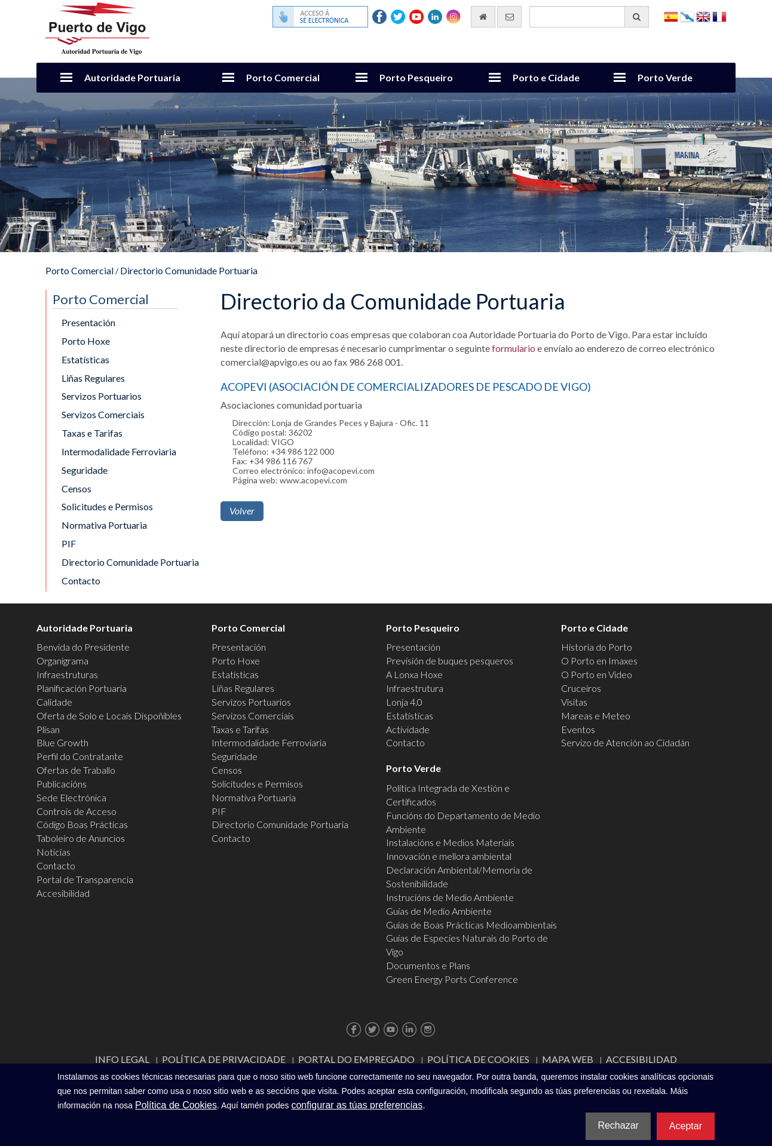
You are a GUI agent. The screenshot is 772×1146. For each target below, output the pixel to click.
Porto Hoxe (86, 341)
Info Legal (122, 1059)
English (703, 16)
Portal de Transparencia (84, 879)
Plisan (48, 729)
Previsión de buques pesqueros (449, 660)
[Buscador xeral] (589, 16)
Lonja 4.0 (404, 701)
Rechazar (618, 1125)
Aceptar (685, 1126)
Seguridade (85, 470)
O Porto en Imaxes (599, 660)
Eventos (578, 729)
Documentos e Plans (428, 965)
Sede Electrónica (71, 797)
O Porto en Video (596, 674)
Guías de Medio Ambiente (439, 911)
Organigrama (62, 660)
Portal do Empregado (356, 1059)
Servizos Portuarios (102, 396)
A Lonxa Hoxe (414, 674)
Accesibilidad (63, 893)
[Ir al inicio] (483, 16)
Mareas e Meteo (595, 715)
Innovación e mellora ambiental (448, 856)
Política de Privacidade (224, 1059)
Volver (242, 510)
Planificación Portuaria (81, 688)
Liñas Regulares (93, 378)
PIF (69, 543)
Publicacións (61, 783)
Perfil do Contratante (79, 756)
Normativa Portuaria (104, 525)
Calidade (54, 701)
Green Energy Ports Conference (452, 979)
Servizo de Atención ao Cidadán (625, 742)
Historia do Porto (596, 646)
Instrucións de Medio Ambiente (450, 897)
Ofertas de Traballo (75, 770)
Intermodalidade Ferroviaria (119, 451)
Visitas (574, 701)
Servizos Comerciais (103, 414)
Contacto (81, 580)
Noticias (53, 851)
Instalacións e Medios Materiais (450, 842)
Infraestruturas (67, 674)
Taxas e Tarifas (92, 433)
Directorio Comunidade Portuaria (189, 270)
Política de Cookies (478, 1059)
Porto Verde (665, 77)
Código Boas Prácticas (82, 824)
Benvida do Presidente (83, 646)
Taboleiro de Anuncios (80, 838)
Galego (687, 16)
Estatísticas (85, 359)
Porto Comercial (283, 77)
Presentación (88, 322)
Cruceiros (581, 688)
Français (719, 16)
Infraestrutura (414, 688)
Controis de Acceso (76, 811)
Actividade (408, 729)
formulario (513, 348)
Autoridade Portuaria (132, 77)
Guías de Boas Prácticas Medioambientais (471, 924)
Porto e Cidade (546, 77)
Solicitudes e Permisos (107, 506)
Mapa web (567, 1059)
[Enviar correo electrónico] (509, 16)
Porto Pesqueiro (416, 77)
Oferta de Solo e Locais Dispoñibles (109, 715)
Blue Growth (62, 742)
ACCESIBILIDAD (641, 1059)
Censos (76, 488)
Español (671, 16)
